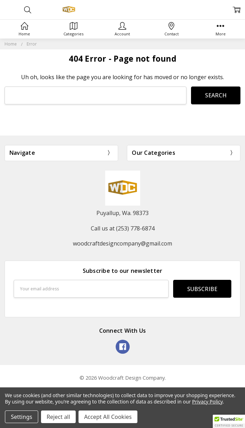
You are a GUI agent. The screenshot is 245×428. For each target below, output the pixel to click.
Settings (21, 417)
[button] (229, 421)
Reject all (58, 417)
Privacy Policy (207, 401)
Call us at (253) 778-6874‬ (123, 228)
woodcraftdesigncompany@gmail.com (122, 243)
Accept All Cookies (108, 417)
